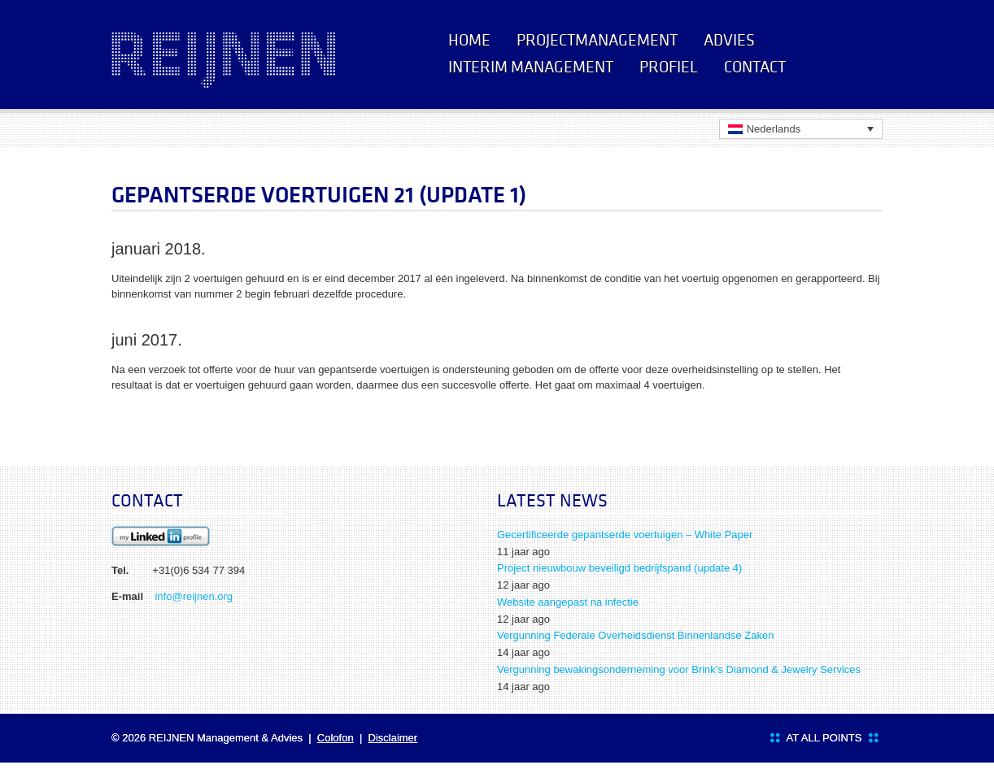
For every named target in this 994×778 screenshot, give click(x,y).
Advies (729, 39)
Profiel (668, 66)
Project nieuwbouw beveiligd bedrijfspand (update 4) (619, 568)
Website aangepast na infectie (568, 602)
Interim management (530, 66)
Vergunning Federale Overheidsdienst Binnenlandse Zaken (635, 635)
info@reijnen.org (194, 596)
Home (469, 39)
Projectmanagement (597, 39)
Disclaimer (393, 738)
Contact (755, 66)
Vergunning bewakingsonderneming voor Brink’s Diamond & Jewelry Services (679, 669)
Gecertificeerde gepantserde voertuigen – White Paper (624, 534)
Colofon (335, 738)
